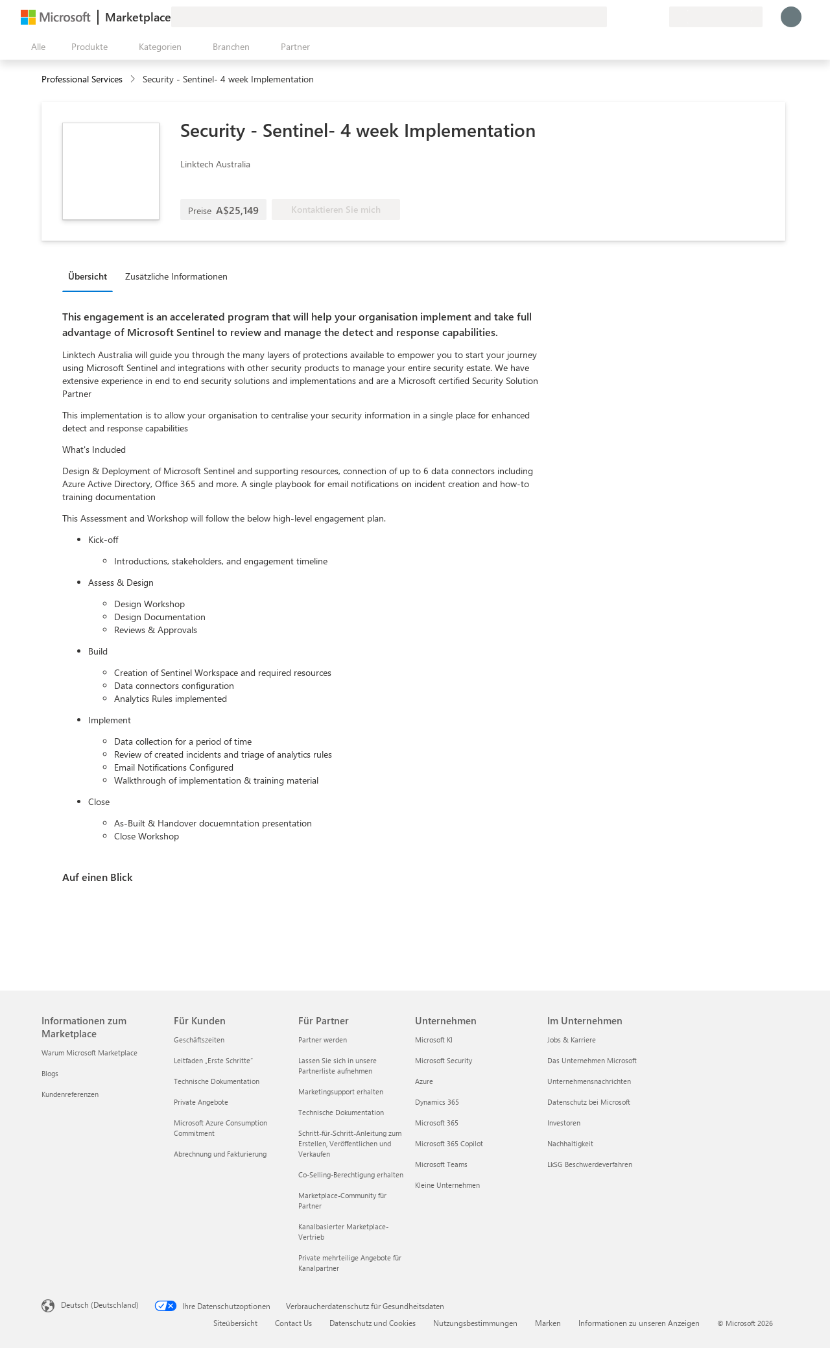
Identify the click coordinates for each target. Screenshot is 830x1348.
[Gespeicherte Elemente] (643, 17)
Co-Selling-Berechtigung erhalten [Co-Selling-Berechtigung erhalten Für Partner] (350, 1174)
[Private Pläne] (659, 17)
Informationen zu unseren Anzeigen (639, 1323)
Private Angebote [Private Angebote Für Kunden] (201, 1102)
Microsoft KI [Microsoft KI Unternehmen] (434, 1039)
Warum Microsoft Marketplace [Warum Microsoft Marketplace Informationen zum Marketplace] (89, 1052)
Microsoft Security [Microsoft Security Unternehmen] (443, 1060)
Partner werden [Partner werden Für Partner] (322, 1039)
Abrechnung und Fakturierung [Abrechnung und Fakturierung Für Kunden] (220, 1154)
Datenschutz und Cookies (372, 1323)
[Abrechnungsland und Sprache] (716, 16)
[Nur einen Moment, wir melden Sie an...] (791, 16)
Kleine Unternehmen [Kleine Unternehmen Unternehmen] (447, 1185)
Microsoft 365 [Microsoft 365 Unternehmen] (436, 1122)
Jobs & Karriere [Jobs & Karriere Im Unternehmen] (571, 1039)
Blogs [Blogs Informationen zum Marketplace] (50, 1073)
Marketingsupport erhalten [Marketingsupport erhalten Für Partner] (340, 1091)
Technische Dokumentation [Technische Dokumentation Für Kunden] (216, 1081)
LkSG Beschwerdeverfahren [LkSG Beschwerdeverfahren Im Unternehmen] (589, 1164)
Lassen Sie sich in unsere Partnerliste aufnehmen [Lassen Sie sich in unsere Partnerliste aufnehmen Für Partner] (337, 1065)
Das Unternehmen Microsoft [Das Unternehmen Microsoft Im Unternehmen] (592, 1060)
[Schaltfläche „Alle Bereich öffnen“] (36, 47)
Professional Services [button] (82, 79)
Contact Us (293, 1323)
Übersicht (87, 276)
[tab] (90, 275)
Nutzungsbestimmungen (475, 1323)
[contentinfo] (134, 79)
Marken (548, 1323)
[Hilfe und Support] (627, 17)
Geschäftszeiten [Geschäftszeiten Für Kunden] (199, 1039)
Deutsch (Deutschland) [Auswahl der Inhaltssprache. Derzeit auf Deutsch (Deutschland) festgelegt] (100, 1304)
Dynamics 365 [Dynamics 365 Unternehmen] (437, 1102)
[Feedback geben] (612, 17)
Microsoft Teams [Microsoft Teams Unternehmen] (441, 1164)
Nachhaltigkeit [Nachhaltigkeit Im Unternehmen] (570, 1143)
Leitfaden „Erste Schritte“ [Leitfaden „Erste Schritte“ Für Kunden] (213, 1060)
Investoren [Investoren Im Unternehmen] (563, 1122)
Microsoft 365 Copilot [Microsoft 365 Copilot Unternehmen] (449, 1143)
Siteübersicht (235, 1323)
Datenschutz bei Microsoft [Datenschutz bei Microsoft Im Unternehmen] (588, 1102)
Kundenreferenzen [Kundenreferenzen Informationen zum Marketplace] (70, 1094)
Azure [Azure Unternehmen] (424, 1081)
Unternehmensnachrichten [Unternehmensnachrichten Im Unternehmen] (589, 1081)
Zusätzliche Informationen (176, 276)
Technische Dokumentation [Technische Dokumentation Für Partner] (341, 1112)
